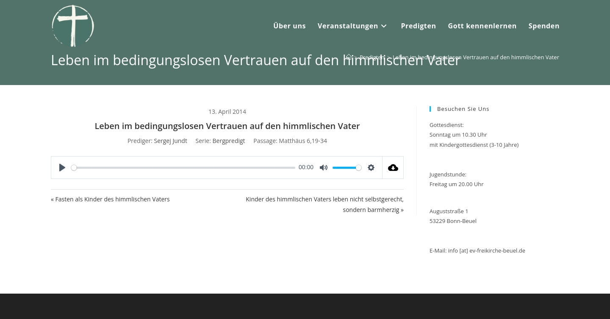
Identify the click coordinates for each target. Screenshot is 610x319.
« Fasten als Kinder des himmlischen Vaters (110, 199)
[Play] (62, 167)
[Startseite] (349, 57)
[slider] (183, 168)
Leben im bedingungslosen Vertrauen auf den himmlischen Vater (476, 57)
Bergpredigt (229, 141)
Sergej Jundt (170, 141)
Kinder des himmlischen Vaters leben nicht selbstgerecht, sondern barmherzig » (325, 204)
